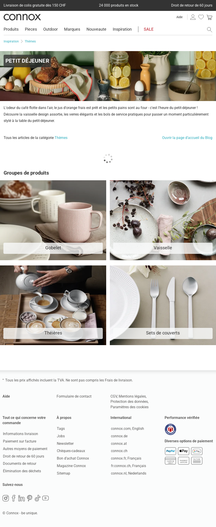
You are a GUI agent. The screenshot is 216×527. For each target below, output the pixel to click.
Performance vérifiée (182, 418)
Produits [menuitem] (11, 29)
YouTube (45, 498)
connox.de (118, 436)
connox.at (118, 444)
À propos (64, 418)
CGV (113, 396)
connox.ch (118, 451)
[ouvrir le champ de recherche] (209, 29)
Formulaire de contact (74, 396)
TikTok (37, 498)
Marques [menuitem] (72, 29)
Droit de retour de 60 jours (23, 456)
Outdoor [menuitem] (50, 29)
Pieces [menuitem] (31, 29)
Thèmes (61, 138)
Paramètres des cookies (129, 407)
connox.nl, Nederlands (128, 473)
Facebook (13, 498)
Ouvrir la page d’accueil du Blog (187, 138)
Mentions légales (132, 396)
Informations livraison (20, 434)
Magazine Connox (71, 466)
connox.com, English (127, 429)
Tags (61, 429)
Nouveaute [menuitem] (96, 29)
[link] (209, 17)
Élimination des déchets (21, 471)
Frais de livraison (118, 380)
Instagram (5, 498)
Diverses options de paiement (189, 441)
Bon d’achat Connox (73, 458)
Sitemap (63, 473)
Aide (179, 17)
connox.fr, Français (125, 458)
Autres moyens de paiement (24, 449)
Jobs (61, 436)
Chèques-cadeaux (71, 451)
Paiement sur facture (19, 441)
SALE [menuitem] (149, 29)
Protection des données (129, 401)
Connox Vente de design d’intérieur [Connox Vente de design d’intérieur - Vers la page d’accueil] (22, 17)
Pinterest (29, 498)
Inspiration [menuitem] (122, 29)
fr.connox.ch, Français (128, 466)
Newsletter (65, 444)
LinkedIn (21, 498)
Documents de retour (19, 464)
